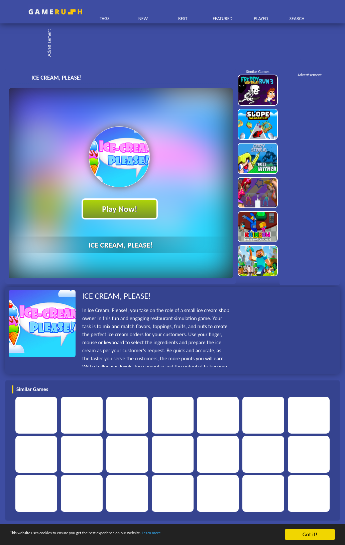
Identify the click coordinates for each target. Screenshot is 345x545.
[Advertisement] (176, 43)
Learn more (209, 534)
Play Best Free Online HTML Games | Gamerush (55, 12)
